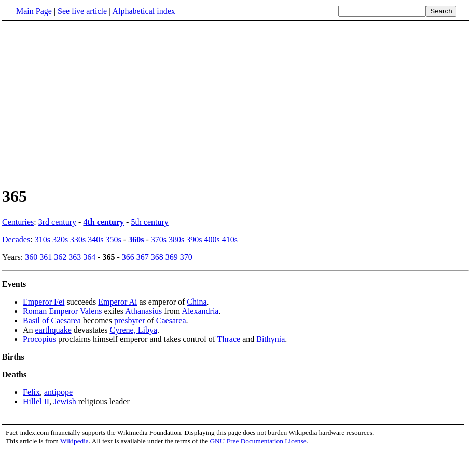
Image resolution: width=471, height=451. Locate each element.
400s (211, 239)
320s (60, 239)
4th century (103, 221)
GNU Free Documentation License (258, 441)
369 (171, 257)
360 (31, 257)
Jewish (64, 401)
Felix (31, 392)
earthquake (53, 329)
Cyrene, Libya (134, 329)
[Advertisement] (235, 103)
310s (42, 239)
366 (128, 257)
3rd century (57, 221)
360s (136, 239)
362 (60, 257)
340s (95, 239)
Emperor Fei (43, 301)
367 (142, 257)
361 (45, 257)
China (196, 301)
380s (176, 239)
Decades (16, 239)
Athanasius (143, 311)
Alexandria (200, 311)
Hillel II (36, 401)
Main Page (34, 11)
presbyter (129, 320)
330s (78, 239)
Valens (91, 311)
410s (230, 239)
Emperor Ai (117, 301)
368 (157, 257)
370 (186, 257)
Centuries (18, 221)
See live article (82, 11)
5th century (149, 221)
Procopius (39, 339)
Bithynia (270, 339)
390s (194, 239)
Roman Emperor (50, 311)
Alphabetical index (143, 11)
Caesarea (171, 320)
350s (113, 239)
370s (159, 239)
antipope (58, 392)
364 (89, 257)
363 (74, 257)
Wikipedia (74, 441)
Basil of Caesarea (52, 320)
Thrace (228, 339)
